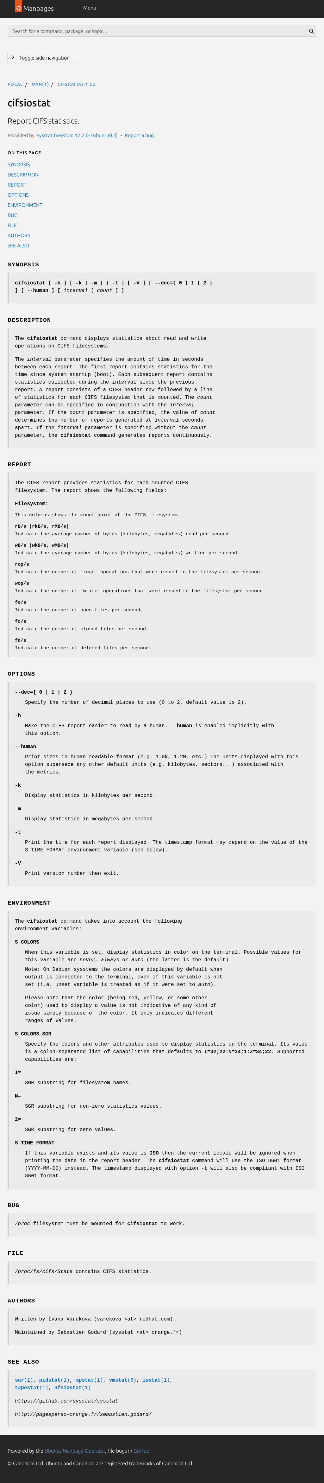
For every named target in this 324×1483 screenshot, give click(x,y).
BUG (13, 215)
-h (18, 716)
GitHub (141, 1451)
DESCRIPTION (23, 174)
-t (18, 832)
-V (18, 863)
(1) (24, 1380)
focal (15, 84)
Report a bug (139, 135)
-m (18, 809)
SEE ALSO (18, 245)
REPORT (17, 185)
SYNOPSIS (19, 164)
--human (25, 747)
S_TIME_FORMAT (34, 1143)
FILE (12, 225)
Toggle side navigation (44, 57)
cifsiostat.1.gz (77, 84)
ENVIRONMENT (25, 205)
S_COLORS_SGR (33, 1034)
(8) (122, 1380)
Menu (89, 7)
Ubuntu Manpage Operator (75, 1451)
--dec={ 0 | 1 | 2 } (43, 692)
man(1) (40, 84)
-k (18, 785)
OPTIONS (18, 195)
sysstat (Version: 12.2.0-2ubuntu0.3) (77, 135)
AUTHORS (19, 235)
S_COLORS (27, 942)
